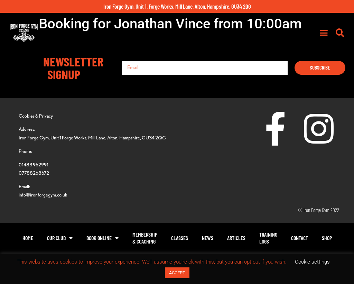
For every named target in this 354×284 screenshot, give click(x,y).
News (207, 238)
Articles (236, 238)
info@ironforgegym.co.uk (43, 195)
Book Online (102, 238)
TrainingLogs (268, 238)
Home (27, 238)
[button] (323, 32)
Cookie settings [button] (312, 262)
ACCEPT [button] (177, 272)
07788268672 (34, 173)
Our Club (60, 238)
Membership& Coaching (144, 238)
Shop (327, 238)
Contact (299, 238)
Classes (179, 238)
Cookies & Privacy (36, 116)
